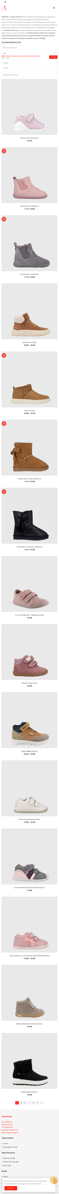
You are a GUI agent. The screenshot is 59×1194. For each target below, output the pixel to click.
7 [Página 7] (37, 1103)
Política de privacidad (10, 1162)
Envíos (5, 1176)
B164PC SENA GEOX (29, 683)
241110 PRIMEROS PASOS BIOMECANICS (29, 888)
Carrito (5, 1143)
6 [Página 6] (33, 1103)
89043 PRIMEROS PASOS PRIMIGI (29, 1024)
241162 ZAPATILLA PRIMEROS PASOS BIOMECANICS (30, 956)
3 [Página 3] (25, 1103)
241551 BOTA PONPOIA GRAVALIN (29, 547)
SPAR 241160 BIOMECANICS (29, 819)
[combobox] (29, 53)
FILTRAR (53, 57)
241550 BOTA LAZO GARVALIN (29, 479)
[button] (53, 8)
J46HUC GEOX (29, 411)
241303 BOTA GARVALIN (29, 206)
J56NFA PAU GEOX (30, 342)
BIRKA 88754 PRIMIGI (29, 1092)
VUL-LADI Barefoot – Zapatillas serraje (29, 615)
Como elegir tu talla (10, 1147)
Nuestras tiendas (9, 1158)
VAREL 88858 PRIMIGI (29, 751)
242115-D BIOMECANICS (29, 138)
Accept (11, 1188)
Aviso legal (7, 1165)
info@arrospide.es (12, 1133)
